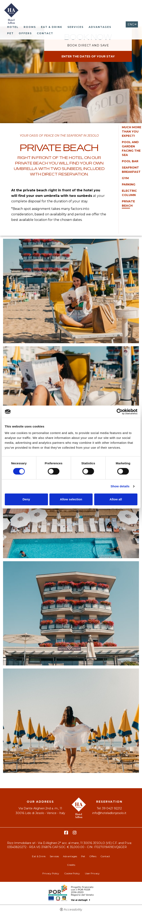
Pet (10, 33)
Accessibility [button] (73, 909)
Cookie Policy (72, 873)
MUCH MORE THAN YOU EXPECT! (131, 131)
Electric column (129, 193)
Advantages (100, 26)
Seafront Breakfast (131, 170)
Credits (71, 864)
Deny (26, 499)
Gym (125, 178)
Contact (45, 33)
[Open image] (71, 292)
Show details (120, 486)
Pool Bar (130, 161)
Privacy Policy (50, 873)
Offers (25, 33)
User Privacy (92, 873)
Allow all (116, 499)
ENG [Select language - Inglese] (131, 24)
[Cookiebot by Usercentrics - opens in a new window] (119, 412)
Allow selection (71, 499)
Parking (128, 184)
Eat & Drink (51, 26)
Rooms (30, 26)
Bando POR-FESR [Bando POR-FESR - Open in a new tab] (71, 893)
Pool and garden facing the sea (131, 148)
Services (75, 26)
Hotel (13, 26)
